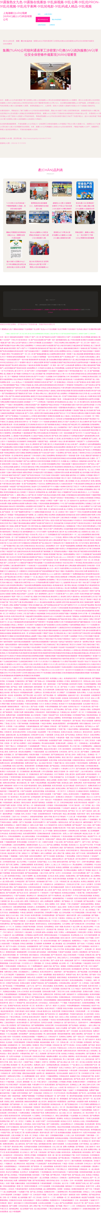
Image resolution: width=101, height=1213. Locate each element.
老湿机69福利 (63, 780)
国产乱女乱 (55, 557)
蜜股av (20, 1158)
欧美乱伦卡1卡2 (73, 1087)
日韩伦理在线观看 (31, 1203)
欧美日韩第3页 (88, 867)
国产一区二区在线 (35, 1197)
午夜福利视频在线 (33, 726)
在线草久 (75, 952)
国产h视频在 (44, 726)
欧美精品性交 (56, 388)
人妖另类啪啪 (91, 1093)
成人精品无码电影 (40, 1209)
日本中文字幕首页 (48, 738)
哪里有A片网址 (68, 537)
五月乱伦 (51, 876)
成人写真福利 (77, 467)
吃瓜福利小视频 (94, 413)
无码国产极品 (42, 862)
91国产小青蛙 (72, 427)
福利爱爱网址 (80, 503)
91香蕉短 (7, 757)
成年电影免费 (39, 890)
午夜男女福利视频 (10, 1048)
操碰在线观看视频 (64, 1000)
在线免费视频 (48, 1166)
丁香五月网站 (93, 518)
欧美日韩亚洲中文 (73, 850)
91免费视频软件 (37, 966)
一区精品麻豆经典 (68, 399)
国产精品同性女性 (62, 1085)
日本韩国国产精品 (79, 715)
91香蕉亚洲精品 (69, 498)
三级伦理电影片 (10, 1022)
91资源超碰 (15, 944)
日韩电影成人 (84, 743)
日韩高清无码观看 (67, 766)
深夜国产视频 (64, 613)
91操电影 (26, 577)
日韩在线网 (55, 475)
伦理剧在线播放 (83, 994)
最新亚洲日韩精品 (59, 458)
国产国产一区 (51, 382)
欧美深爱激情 (50, 1085)
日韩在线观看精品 (28, 501)
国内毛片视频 (80, 766)
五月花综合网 (28, 859)
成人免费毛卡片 (40, 969)
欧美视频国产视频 (73, 839)
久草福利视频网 (41, 371)
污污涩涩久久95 (28, 963)
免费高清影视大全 (51, 1113)
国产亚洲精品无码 (71, 1104)
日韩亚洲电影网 (19, 1042)
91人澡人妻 (71, 817)
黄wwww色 (66, 374)
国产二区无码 (51, 608)
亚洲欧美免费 (61, 743)
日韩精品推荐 (17, 534)
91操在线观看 (28, 568)
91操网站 (28, 1121)
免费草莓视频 (45, 721)
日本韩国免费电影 (48, 915)
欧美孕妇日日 (7, 907)
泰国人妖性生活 (6, 977)
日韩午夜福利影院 (64, 1149)
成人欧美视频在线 (23, 735)
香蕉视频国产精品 (87, 537)
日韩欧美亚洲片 (26, 958)
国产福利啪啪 (49, 424)
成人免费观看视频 (71, 986)
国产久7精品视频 (25, 822)
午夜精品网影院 (9, 453)
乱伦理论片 (24, 1172)
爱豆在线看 (65, 472)
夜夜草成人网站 (23, 1028)
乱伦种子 (53, 337)
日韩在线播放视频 (39, 568)
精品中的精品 (27, 399)
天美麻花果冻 (20, 681)
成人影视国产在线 (36, 447)
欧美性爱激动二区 (11, 960)
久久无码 (81, 605)
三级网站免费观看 (26, 865)
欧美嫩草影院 (34, 1172)
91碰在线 (30, 365)
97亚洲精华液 (33, 348)
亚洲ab (51, 427)
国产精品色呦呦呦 (88, 958)
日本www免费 (28, 884)
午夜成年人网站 (7, 605)
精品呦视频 (41, 613)
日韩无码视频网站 (89, 520)
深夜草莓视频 (52, 952)
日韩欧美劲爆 (37, 684)
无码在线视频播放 (30, 678)
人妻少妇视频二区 (70, 481)
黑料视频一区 (39, 963)
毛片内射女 (85, 543)
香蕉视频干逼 (59, 777)
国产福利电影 (94, 455)
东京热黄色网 (90, 1124)
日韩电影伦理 (22, 746)
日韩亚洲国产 (15, 1138)
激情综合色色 (63, 822)
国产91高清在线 (10, 870)
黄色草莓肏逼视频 (76, 1096)
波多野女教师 (81, 774)
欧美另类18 (95, 946)
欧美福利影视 (73, 977)
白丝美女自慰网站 (61, 625)
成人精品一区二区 (72, 402)
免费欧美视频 (39, 512)
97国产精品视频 (38, 399)
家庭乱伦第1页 (22, 870)
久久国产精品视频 (32, 709)
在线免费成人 (42, 757)
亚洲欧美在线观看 (54, 416)
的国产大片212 (91, 918)
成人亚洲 (84, 1149)
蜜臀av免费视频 (69, 1147)
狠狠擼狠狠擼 (20, 628)
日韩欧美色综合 (29, 546)
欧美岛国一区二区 (51, 512)
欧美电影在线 (70, 515)
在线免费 (3, 707)
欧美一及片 (34, 594)
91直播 (21, 444)
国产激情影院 (8, 712)
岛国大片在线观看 (34, 1099)
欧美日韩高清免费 (33, 551)
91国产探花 (19, 788)
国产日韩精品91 (37, 379)
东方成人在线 (69, 444)
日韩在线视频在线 (48, 1028)
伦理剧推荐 (34, 543)
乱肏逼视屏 (95, 1118)
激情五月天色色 (36, 396)
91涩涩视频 (55, 989)
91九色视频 (48, 377)
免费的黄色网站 (8, 1144)
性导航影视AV (54, 433)
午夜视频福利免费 (70, 622)
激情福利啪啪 (84, 729)
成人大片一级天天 (53, 568)
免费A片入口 (18, 678)
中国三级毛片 (42, 1082)
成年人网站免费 (54, 540)
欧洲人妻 (97, 1062)
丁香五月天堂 (15, 340)
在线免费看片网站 (51, 1110)
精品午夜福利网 (87, 574)
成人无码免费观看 (69, 944)
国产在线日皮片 (11, 611)
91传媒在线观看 (38, 752)
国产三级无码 (87, 811)
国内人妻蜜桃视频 (44, 786)
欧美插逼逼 (93, 1101)
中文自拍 (97, 865)
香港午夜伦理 (45, 1133)
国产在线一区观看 (37, 707)
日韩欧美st (64, 1178)
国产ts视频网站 (22, 498)
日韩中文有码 (22, 800)
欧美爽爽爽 (47, 944)
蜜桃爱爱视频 (89, 354)
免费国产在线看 (36, 523)
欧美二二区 (55, 1042)
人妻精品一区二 (72, 743)
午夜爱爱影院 (62, 1101)
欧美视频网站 (41, 907)
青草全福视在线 (43, 433)
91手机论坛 (8, 608)
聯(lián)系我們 (56, 19)
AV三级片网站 (5, 1065)
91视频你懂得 (5, 450)
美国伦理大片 (62, 337)
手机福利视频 (57, 1079)
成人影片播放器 (69, 786)
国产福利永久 (23, 343)
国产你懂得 (85, 752)
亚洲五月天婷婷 (74, 907)
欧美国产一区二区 (77, 712)
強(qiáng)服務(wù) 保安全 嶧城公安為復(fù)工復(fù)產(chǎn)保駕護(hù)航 (39, 235)
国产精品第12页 (24, 526)
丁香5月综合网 (24, 464)
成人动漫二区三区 (65, 1113)
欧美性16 (52, 450)
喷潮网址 (60, 1118)
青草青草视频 (67, 718)
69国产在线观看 (26, 791)
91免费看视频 (76, 574)
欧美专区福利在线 (59, 1172)
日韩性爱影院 (22, 1020)
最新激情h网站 (92, 546)
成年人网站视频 (70, 566)
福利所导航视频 (26, 518)
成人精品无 (40, 577)
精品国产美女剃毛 (11, 365)
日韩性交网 (82, 932)
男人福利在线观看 (50, 1034)
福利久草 (27, 684)
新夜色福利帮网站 (87, 904)
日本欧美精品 (80, 1186)
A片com (36, 602)
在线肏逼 (65, 698)
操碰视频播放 (14, 912)
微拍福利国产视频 (93, 365)
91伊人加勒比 (80, 498)
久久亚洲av (65, 1180)
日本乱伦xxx (88, 1164)
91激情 (38, 628)
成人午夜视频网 (84, 808)
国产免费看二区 (31, 515)
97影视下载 (80, 893)
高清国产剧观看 (58, 481)
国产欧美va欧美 (80, 1079)
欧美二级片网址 (65, 585)
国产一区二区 (81, 343)
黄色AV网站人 (73, 619)
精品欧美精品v (47, 585)
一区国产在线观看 (11, 1158)
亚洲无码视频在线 (10, 492)
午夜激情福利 (8, 802)
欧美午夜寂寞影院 (56, 467)
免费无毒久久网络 (11, 972)
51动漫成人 (88, 980)
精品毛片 (10, 529)
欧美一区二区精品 (31, 1135)
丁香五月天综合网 (50, 1130)
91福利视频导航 (41, 408)
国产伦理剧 (31, 540)
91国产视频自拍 (56, 893)
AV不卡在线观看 (44, 1186)
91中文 (62, 503)
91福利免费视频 (74, 625)
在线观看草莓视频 (23, 715)
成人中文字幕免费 (57, 566)
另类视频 (79, 1042)
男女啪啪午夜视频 (28, 427)
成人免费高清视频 (53, 938)
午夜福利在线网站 (11, 444)
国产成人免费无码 (30, 461)
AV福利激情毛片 (43, 611)
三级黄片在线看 (48, 842)
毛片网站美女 (32, 611)
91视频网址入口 (42, 1037)
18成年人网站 (5, 427)
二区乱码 (18, 1082)
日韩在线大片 (62, 1141)
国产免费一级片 (49, 340)
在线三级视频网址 (34, 743)
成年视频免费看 (73, 723)
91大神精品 (83, 377)
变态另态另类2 (68, 563)
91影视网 (21, 362)
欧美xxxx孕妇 (65, 1017)
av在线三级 (62, 1087)
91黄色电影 (71, 455)
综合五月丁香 (79, 1203)
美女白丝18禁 (76, 582)
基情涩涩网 (6, 464)
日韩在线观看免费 (46, 1090)
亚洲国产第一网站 (43, 506)
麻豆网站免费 (36, 771)
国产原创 (64, 687)
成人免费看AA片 (34, 910)
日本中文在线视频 (78, 938)
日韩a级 (39, 1011)
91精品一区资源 (68, 1164)
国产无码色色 (58, 498)
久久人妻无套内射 (88, 1059)
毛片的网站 (19, 760)
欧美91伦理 (16, 1068)
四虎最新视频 (34, 723)
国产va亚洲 (55, 960)
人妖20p (72, 726)
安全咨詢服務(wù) (38, 309)
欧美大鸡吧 (23, 582)
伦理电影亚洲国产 (77, 436)
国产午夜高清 (79, 523)
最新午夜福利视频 (16, 819)
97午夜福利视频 (65, 405)
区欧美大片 (46, 887)
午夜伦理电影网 (24, 436)
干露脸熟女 (75, 616)
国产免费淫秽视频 (93, 769)
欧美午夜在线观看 (81, 898)
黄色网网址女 (23, 439)
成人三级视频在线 (68, 526)
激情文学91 (22, 980)
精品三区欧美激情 (70, 955)
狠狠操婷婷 (8, 786)
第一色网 (31, 783)
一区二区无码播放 (93, 1011)
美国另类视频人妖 (52, 712)
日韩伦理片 (71, 557)
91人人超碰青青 (65, 582)
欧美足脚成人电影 (78, 1127)
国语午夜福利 (30, 924)
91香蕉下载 (61, 729)
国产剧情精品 (85, 345)
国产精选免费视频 (45, 571)
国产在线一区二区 (78, 910)
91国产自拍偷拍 (29, 351)
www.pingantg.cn (27, 309)
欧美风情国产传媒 (79, 890)
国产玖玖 (60, 605)
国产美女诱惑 (11, 1031)
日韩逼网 (49, 374)
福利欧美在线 (9, 574)
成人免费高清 (20, 898)
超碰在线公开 (13, 571)
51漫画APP (72, 512)
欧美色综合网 (18, 351)
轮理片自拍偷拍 (79, 529)
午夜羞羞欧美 (58, 800)
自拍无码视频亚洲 (33, 1183)
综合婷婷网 (42, 732)
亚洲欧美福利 (28, 687)
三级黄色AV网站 (85, 709)
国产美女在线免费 (26, 560)
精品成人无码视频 (78, 585)
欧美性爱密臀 (92, 551)
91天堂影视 (58, 594)
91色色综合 (92, 941)
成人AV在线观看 (56, 616)
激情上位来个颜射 (37, 825)
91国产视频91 (57, 794)
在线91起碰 (72, 1130)
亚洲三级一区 (54, 1099)
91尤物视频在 (93, 819)
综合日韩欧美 (18, 379)
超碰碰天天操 (63, 371)
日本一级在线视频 (65, 433)
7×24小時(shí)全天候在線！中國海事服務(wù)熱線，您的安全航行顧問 (16, 206)
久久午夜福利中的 (51, 825)
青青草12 (4, 848)
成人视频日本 (8, 374)
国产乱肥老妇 (26, 549)
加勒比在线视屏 (13, 560)
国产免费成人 (64, 1110)
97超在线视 (27, 585)
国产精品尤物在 (24, 458)
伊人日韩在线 (84, 1116)
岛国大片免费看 (62, 1028)
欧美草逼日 (15, 797)
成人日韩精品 (94, 588)
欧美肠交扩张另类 (46, 458)
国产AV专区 (86, 842)
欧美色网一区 (90, 949)
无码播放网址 (85, 907)
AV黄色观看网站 (18, 405)
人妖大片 (50, 594)
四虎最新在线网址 (39, 780)
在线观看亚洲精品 (75, 450)
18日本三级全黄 (54, 599)
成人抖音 (95, 616)
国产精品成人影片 (48, 797)
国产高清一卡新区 (92, 408)
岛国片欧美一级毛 (83, 814)
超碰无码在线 (22, 551)
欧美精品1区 (62, 1130)
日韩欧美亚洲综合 (79, 760)
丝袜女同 (11, 506)
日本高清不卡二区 (34, 842)
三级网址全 (38, 692)
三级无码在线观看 (7, 839)
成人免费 (49, 492)
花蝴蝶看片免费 (47, 351)
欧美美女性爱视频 (36, 1189)
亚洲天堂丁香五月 (72, 487)
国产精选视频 (27, 780)
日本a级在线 (66, 616)
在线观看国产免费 (55, 740)
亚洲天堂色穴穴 (81, 786)
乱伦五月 (97, 563)
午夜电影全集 (19, 413)
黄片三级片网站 (83, 975)
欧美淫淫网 (56, 1011)
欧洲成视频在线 (33, 1031)
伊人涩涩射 (43, 464)
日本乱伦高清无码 (52, 613)
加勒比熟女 (23, 365)
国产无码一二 (12, 495)
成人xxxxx (62, 557)
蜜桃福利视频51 (9, 760)
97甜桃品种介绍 (58, 543)
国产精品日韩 (50, 1169)
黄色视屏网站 (45, 467)
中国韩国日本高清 (39, 382)
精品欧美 (46, 616)
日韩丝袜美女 (19, 1155)
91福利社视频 (64, 475)
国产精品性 (46, 337)
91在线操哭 (65, 808)
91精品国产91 (81, 441)
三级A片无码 (44, 873)
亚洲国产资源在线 (37, 983)
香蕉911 (38, 351)
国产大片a (40, 788)
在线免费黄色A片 (67, 1124)
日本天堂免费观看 (79, 873)
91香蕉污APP (38, 560)
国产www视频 (19, 563)
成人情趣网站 (14, 949)
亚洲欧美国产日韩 (78, 630)
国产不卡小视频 (53, 487)
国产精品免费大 (89, 901)
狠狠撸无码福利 (32, 845)
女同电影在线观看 (35, 633)
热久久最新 (8, 690)
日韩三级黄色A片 (65, 436)
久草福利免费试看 (42, 582)
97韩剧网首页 (76, 1158)
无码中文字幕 (37, 994)
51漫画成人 (14, 464)
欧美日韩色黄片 (59, 385)
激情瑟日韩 (52, 1101)
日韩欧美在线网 (6, 859)
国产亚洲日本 (91, 1079)
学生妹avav (19, 481)
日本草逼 (25, 989)
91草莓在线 (10, 828)
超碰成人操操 (55, 391)
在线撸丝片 (34, 430)
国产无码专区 (31, 881)
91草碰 (40, 430)
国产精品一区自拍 (28, 534)
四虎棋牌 (43, 1054)
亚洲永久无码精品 (51, 704)
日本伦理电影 (90, 924)
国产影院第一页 (7, 455)
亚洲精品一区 (93, 755)
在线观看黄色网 (85, 616)
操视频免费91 (7, 399)
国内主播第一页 (17, 484)
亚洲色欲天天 (27, 374)
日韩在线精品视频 (61, 805)
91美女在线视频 (50, 399)
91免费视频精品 (52, 619)
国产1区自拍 (89, 1203)
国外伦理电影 (11, 1020)
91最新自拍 (75, 464)
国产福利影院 (48, 811)
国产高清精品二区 (94, 348)
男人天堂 (39, 534)
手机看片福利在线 (76, 1014)
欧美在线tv (4, 560)
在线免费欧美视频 (55, 360)
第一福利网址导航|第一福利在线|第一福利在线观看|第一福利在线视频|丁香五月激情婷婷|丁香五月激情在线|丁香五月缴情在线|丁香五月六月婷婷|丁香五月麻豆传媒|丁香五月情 (50, 644)
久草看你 (89, 932)
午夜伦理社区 (76, 701)
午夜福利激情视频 (25, 1175)
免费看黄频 (93, 763)
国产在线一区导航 (71, 709)
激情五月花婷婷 (60, 771)
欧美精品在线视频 (28, 1037)
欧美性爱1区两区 (10, 1118)
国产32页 (54, 1133)
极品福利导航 (75, 602)
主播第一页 (94, 458)
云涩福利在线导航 (92, 441)
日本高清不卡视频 (40, 1195)
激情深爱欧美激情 (83, 495)
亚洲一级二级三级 (54, 1155)
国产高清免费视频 (56, 701)
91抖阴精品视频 (91, 712)
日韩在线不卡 (53, 1037)
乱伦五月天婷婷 (15, 557)
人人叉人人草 (20, 1079)
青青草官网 (81, 1051)
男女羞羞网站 (78, 865)
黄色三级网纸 (50, 904)
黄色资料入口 (55, 597)
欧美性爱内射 (89, 1000)
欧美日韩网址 (94, 848)
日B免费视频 (29, 879)
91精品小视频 (42, 636)
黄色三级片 (29, 890)
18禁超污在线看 (55, 698)
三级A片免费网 (27, 876)
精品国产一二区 (94, 802)
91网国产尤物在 (47, 633)
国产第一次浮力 (55, 873)
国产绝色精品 (42, 478)
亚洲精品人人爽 (76, 1085)
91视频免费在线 (66, 611)
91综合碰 (47, 557)
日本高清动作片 (33, 980)
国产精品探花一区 (74, 506)
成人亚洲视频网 (93, 831)
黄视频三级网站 (62, 1039)
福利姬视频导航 (58, 898)
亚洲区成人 (60, 588)
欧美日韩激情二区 (78, 887)
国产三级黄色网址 (53, 1124)
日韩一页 (81, 1039)
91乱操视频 (74, 1116)
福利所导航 (14, 599)
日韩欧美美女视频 (91, 529)
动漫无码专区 (86, 738)
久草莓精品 (29, 935)
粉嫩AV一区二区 (34, 800)
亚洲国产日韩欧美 (19, 921)
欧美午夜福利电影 (90, 783)
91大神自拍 (38, 345)
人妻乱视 (50, 393)
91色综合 (52, 1020)
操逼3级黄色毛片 (59, 975)
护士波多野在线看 (37, 1169)
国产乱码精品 (70, 735)
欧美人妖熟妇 (60, 876)
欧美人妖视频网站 (48, 549)
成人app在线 (92, 393)
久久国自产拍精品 (37, 436)
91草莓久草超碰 (25, 385)
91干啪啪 (44, 628)
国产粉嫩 (27, 563)
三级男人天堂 (25, 949)
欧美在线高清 (74, 698)
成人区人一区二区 (59, 1107)
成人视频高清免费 (45, 526)
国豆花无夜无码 (32, 1003)
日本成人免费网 (81, 1045)
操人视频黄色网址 (32, 898)
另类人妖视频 (25, 529)
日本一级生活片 (46, 800)
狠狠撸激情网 (22, 952)
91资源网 (79, 687)
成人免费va (83, 819)
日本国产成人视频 (30, 597)
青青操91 (21, 625)
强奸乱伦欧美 (26, 802)
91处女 (26, 444)
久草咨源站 (57, 1183)
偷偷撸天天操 (75, 1076)
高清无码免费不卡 (39, 822)
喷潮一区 (47, 509)
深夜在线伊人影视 (92, 1127)
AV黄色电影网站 (23, 698)
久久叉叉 (17, 529)
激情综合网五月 (58, 859)
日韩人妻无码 (70, 774)
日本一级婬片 (91, 343)
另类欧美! (37, 1107)
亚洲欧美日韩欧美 (68, 1011)
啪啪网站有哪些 (52, 1056)
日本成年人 (25, 817)
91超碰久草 (7, 935)
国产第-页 (82, 1093)
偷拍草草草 (37, 554)
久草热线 (85, 983)
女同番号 (90, 884)
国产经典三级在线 (71, 453)
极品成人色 (14, 520)
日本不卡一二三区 (49, 1197)
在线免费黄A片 (32, 368)
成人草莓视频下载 (89, 687)
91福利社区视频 (73, 1172)
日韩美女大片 (48, 1093)
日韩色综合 (4, 949)
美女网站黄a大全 (77, 935)
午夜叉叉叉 (94, 704)
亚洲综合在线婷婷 (48, 1039)
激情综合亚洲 (89, 1180)
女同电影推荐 (36, 797)
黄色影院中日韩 (30, 788)
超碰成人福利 (50, 788)
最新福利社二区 (79, 1113)
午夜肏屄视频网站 (90, 684)
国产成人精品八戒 (63, 1062)
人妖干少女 (30, 986)
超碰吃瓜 (17, 467)
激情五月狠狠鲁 (30, 760)
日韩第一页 (8, 743)
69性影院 (59, 379)
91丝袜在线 (31, 566)
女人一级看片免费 (31, 1104)
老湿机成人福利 (67, 783)
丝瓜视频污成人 (38, 605)
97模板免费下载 (13, 791)
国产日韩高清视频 (36, 811)
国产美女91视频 (11, 619)
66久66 (41, 704)
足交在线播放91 (47, 343)
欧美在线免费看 (59, 447)
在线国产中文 (52, 958)
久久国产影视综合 (80, 382)
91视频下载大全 (59, 763)
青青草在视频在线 (16, 1124)
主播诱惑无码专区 (64, 628)
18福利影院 (50, 402)
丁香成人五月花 (12, 439)
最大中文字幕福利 (59, 817)
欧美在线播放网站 (76, 980)
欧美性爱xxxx (25, 941)
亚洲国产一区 (27, 1195)
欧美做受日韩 (89, 391)
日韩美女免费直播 (60, 577)
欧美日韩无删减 (66, 715)
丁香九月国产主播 (14, 602)
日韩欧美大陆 (90, 955)
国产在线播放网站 (6, 447)
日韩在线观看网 (49, 1138)
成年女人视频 (62, 348)
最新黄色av (77, 597)
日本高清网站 (14, 938)
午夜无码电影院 (82, 763)
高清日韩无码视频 (43, 461)
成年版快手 (23, 588)
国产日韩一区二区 (44, 410)
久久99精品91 (76, 989)
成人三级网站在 (72, 461)
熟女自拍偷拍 (52, 495)
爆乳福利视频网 (42, 760)
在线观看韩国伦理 (44, 814)
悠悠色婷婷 (38, 1130)
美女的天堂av (37, 1087)
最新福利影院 (37, 549)
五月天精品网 (70, 777)
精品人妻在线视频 (69, 814)
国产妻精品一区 (67, 901)
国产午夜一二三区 (52, 881)
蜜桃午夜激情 (17, 472)
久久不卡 (71, 769)
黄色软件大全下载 (39, 958)
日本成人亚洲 (59, 735)
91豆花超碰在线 (84, 780)
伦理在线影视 (57, 526)
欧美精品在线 (75, 1110)
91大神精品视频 (6, 997)
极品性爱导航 (78, 419)
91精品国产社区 (11, 551)
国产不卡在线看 (49, 856)
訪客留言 (52, 25)
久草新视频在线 (71, 495)
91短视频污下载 (23, 1192)
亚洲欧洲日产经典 (86, 788)
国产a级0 (8, 343)
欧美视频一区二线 (73, 879)
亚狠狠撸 (23, 1178)
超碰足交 (74, 808)
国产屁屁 (75, 368)
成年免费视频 (96, 633)
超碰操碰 (57, 980)
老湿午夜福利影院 (30, 786)
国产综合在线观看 (37, 340)
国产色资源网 (11, 893)
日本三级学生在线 (11, 1000)
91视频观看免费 (10, 842)
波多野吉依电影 (89, 405)
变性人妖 (15, 343)
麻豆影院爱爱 (74, 472)
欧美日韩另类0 (27, 410)
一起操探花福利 (42, 777)
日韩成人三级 (40, 1158)
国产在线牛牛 (90, 1039)
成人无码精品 (90, 910)
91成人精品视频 (77, 354)
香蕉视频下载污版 (55, 554)
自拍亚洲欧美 (77, 749)
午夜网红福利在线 (85, 678)
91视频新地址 (17, 608)
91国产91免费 (5, 1090)
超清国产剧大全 (59, 413)
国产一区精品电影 (35, 1093)
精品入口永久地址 (12, 915)
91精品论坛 (85, 1178)
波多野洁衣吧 (38, 935)
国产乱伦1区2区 (23, 893)
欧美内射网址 (87, 467)
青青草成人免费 (60, 994)
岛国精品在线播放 (9, 991)
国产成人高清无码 (36, 1000)
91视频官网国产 (24, 1161)
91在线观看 (93, 625)
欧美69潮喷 (91, 382)
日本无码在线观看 (53, 1121)
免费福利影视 (77, 1152)
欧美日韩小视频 (69, 591)
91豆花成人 (58, 537)
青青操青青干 (53, 628)
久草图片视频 (5, 704)
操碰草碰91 (58, 972)
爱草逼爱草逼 (31, 701)
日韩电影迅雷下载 (87, 1076)
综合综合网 (78, 1008)
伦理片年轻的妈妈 (89, 1133)
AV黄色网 (64, 769)
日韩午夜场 (34, 526)
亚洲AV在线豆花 (50, 588)
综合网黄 (52, 515)
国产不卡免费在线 (55, 896)
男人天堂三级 (75, 746)
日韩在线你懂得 (18, 890)
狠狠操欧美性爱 (31, 478)
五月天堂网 (64, 636)
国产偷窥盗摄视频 (40, 354)
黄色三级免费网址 (48, 455)
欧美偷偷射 (41, 881)
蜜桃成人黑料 (61, 839)
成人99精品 (52, 746)
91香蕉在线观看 (10, 966)
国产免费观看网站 (38, 1025)
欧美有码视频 (95, 994)
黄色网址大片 (32, 896)
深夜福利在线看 (40, 805)
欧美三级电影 (31, 1011)
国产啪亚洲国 (82, 551)
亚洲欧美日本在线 (16, 1200)
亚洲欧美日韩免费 (56, 946)
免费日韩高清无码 (70, 1051)
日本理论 (19, 577)
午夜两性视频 (43, 740)
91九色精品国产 (41, 1164)
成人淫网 (76, 927)
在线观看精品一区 (9, 1051)
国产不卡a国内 (11, 946)
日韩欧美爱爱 (35, 450)
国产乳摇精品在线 (57, 755)
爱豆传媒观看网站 (6, 379)
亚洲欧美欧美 (34, 774)
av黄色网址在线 (73, 831)
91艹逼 (72, 1065)
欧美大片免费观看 (65, 825)
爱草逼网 (33, 698)
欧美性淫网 (49, 1025)
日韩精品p (95, 701)
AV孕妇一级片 (44, 1135)
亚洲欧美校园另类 (78, 1189)
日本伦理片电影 (15, 963)
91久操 (85, 433)
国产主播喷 (13, 1206)
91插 (49, 566)
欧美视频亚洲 (77, 969)
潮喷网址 (71, 1056)
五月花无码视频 (79, 509)
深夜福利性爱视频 (36, 817)
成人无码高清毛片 (83, 481)
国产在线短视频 (72, 599)
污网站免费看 (5, 402)
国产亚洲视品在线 (50, 605)
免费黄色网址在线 (83, 458)
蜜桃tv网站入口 (22, 495)
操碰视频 (22, 424)
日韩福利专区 (5, 591)
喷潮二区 (20, 1186)
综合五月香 (83, 393)
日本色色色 (4, 833)
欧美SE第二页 (76, 543)
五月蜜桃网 (38, 944)
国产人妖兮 (4, 1124)
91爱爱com (34, 464)
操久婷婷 (97, 447)
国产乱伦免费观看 (26, 554)
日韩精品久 (64, 921)
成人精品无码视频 (78, 360)
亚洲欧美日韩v (56, 833)
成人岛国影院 (83, 532)
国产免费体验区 (6, 890)
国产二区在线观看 (73, 337)
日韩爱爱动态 (92, 1082)
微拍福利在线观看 (16, 337)
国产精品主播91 (33, 1178)
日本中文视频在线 (23, 543)
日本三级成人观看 (11, 526)
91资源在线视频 (43, 503)
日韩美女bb (77, 732)
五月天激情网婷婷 (49, 1118)
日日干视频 (89, 938)
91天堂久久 (55, 921)
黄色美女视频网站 (25, 752)
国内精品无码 (43, 896)
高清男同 (75, 633)
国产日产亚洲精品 (11, 416)
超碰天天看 (10, 709)
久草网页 (49, 501)
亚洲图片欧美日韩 (59, 828)
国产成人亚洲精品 (85, 977)
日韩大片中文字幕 (50, 1149)
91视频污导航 (72, 551)
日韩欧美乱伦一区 (23, 966)
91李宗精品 (78, 563)
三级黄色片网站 (42, 515)
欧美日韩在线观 (81, 1056)
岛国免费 (3, 495)
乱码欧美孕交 (18, 455)
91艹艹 (34, 402)
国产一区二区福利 (78, 357)
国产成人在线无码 (81, 591)
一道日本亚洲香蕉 (52, 357)
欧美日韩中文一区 (25, 422)
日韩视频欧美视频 (56, 1135)
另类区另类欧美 (17, 489)
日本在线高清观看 (61, 1025)
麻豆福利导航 (5, 1093)
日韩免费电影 (16, 433)
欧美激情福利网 (29, 622)
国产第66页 (32, 495)
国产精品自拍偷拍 (66, 520)
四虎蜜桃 (83, 831)
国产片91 (90, 447)
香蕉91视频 (30, 1110)
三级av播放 (14, 867)
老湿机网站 (18, 695)
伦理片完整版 (20, 453)
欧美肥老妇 (96, 557)
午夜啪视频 (32, 608)
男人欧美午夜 (25, 797)
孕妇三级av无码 (17, 546)
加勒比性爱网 (38, 362)
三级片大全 (16, 817)
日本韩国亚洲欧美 (92, 766)
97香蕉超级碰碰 (19, 515)
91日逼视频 (85, 554)
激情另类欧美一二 (41, 1068)
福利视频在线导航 (45, 1144)
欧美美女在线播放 (17, 704)
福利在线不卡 (34, 893)
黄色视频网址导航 (53, 464)
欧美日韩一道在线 (6, 695)
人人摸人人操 (69, 1135)
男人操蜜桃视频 (83, 424)
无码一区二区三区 (71, 929)
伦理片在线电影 (15, 1056)
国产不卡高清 (40, 470)
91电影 (34, 814)
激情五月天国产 (63, 422)
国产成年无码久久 (71, 1022)
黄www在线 (15, 901)
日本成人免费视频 (51, 963)
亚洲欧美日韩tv (50, 1192)
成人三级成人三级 (67, 416)
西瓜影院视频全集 (75, 608)
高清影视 (29, 749)
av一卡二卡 (10, 927)
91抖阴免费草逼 (41, 879)
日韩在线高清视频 (85, 896)
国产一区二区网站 (93, 873)
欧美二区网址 (59, 932)
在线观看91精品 (36, 630)
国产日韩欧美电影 (70, 396)
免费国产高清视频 (20, 605)
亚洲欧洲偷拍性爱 (44, 833)
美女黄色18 (88, 523)
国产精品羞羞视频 (31, 873)
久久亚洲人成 (58, 439)
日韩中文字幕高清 (82, 856)
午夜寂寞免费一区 (74, 1141)
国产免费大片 (32, 613)
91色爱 (77, 557)
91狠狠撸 (92, 362)
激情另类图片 (42, 416)
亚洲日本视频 (18, 447)
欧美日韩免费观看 (12, 1152)
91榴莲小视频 (81, 408)
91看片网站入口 (62, 1169)
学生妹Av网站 (15, 345)
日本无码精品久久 (48, 1116)
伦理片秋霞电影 (22, 1093)
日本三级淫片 (13, 729)
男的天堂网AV (13, 458)
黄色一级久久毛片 (16, 1062)
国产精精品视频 (34, 870)
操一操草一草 (22, 918)
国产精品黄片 (61, 915)
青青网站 (52, 1062)
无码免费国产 (24, 1034)
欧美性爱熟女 (17, 1107)
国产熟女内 (15, 692)
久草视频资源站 (73, 393)
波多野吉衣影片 (43, 698)
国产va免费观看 (82, 439)
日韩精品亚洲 (64, 1076)
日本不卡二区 (22, 371)
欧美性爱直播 (36, 915)
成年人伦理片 (75, 594)
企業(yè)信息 (42, 25)
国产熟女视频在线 (30, 481)
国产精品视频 (83, 972)
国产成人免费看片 (20, 743)
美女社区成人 (40, 546)
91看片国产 (7, 1147)
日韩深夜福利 (13, 904)
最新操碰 (86, 1008)
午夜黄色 (61, 918)
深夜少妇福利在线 (26, 831)
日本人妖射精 (10, 481)
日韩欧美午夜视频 (32, 1042)
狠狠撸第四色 (16, 633)
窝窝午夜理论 (60, 549)
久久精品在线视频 (71, 1144)
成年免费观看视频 (17, 763)
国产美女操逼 (8, 986)
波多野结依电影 (82, 362)
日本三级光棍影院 (72, 377)
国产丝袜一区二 (31, 1079)
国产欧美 (55, 436)
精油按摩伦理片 (46, 898)
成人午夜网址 (68, 509)
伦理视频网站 (88, 489)
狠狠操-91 (5, 498)
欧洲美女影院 (66, 969)
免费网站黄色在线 (52, 484)
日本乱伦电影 (32, 732)
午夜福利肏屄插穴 (74, 1003)
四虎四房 (40, 588)
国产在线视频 (70, 503)
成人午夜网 (88, 396)
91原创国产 (94, 856)
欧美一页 (25, 633)
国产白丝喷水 (61, 850)
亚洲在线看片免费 (49, 991)
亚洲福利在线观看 (19, 1070)
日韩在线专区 (40, 712)
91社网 (82, 487)
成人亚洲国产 (67, 896)
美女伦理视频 (85, 337)
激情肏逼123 (69, 1186)
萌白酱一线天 (5, 557)
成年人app (54, 1087)
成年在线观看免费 (92, 630)
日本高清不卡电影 (10, 980)
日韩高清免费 (80, 1011)
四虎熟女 (18, 927)
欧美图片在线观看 (87, 340)
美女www (89, 797)
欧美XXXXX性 (18, 786)
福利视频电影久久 (29, 532)
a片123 (45, 534)
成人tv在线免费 (19, 794)
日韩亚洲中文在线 (37, 735)
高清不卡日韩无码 (35, 848)
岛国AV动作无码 (77, 405)
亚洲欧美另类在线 (44, 921)
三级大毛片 (39, 1110)
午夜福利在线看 (24, 1166)
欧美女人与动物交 (73, 351)
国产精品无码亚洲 (23, 509)
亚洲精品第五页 (90, 484)
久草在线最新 (7, 534)
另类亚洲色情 (76, 388)
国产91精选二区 (28, 1068)
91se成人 (55, 1203)
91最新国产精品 (42, 441)
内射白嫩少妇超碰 (45, 828)
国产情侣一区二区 (75, 811)
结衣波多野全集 (35, 1028)
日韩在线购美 (83, 1070)
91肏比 (83, 582)
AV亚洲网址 (60, 453)
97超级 (44, 715)
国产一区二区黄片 (36, 509)
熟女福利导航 (81, 828)
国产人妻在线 (37, 1138)
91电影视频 (10, 1082)
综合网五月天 (74, 422)
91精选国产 (12, 487)
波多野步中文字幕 (85, 549)
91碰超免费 (29, 616)
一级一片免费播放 (23, 1169)
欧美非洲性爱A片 (23, 1022)
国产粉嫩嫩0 (46, 870)
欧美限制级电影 (57, 870)
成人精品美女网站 (87, 927)
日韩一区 (6, 1197)
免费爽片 (57, 901)
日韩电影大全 (59, 1022)
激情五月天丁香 (75, 1073)
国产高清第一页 (7, 537)
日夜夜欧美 (69, 447)
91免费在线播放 (24, 1113)
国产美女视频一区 (50, 695)
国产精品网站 (22, 1031)
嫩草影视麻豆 (88, 822)
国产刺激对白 (25, 630)
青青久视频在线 (85, 723)
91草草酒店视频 (73, 371)
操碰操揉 (55, 630)
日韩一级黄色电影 (49, 684)
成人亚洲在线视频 (40, 876)
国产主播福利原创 (20, 887)
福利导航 (73, 475)
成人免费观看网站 (50, 1189)
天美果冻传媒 (76, 478)
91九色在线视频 (76, 540)
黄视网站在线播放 (31, 453)
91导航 (50, 777)
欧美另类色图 (57, 786)
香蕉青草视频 (73, 1169)
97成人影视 (58, 842)
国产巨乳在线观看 (21, 391)
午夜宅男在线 (95, 472)
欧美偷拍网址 (81, 1054)
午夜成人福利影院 (26, 912)
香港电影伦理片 (61, 455)
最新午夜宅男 (72, 915)
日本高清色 (63, 752)
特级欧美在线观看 (16, 402)
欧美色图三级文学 (14, 929)
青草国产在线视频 (50, 362)
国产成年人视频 (29, 850)
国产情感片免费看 (13, 941)
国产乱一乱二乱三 (88, 470)
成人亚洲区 (44, 450)
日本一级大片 (5, 337)
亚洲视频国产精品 (25, 994)
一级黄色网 (52, 441)
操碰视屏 (8, 388)
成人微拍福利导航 (65, 630)
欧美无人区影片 (41, 718)
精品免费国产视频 (54, 783)
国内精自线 (42, 348)
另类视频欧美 (53, 534)
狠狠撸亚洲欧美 (73, 348)
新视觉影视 (67, 467)
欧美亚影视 (13, 1059)
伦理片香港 (65, 602)
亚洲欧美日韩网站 (54, 757)
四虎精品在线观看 (11, 749)
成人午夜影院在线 (55, 1059)
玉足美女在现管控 (39, 729)
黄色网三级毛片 (66, 597)
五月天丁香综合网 (19, 808)
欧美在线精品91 (29, 1200)
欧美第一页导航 (17, 805)
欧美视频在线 (88, 1161)
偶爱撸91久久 (92, 828)
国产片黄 (84, 966)
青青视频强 (64, 1099)
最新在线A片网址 (33, 467)
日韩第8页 (8, 732)
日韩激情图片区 (33, 960)
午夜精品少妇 (65, 712)
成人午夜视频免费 (16, 622)
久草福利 (41, 368)
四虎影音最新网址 (25, 904)
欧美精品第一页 (19, 1110)
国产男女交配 (28, 695)
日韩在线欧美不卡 (26, 1149)
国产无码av (46, 520)
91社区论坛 (41, 484)
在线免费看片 (50, 546)
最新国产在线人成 (82, 1183)
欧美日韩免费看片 (36, 856)
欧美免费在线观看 (53, 969)
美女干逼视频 (75, 738)
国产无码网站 (5, 566)
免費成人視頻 (70, 853)
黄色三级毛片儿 (63, 958)
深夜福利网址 (48, 447)
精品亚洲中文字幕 (14, 853)
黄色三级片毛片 (16, 450)
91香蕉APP (27, 337)
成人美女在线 (33, 1020)
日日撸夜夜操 (25, 771)
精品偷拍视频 (45, 1042)
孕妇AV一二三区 (69, 1206)
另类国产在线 (42, 495)
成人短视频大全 (76, 867)
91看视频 (40, 918)
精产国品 (77, 537)
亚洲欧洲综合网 (33, 721)
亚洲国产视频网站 (7, 788)
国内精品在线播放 (36, 1034)
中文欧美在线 (86, 707)
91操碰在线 (83, 348)
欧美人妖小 (40, 850)
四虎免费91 (33, 391)
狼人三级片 (68, 633)
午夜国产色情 (66, 1175)
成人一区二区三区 (51, 918)
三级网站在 (35, 972)
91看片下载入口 (10, 746)
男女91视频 (12, 523)
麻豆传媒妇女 (34, 955)
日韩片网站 (22, 960)
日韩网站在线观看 (73, 966)
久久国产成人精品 (88, 478)
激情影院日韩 (92, 571)
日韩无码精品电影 (66, 802)
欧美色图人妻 (44, 360)
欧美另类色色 (76, 1020)
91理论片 (79, 526)
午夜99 (78, 554)
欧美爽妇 (60, 681)
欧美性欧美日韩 (14, 1116)
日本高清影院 (6, 817)
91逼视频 (17, 814)
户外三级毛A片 (8, 932)
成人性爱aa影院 (37, 385)
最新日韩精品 (30, 408)
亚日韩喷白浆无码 (49, 692)
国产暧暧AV (35, 853)
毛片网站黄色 (58, 633)
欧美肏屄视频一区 (20, 740)
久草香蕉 (9, 726)
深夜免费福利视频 (20, 907)
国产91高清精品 (65, 357)
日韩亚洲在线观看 (34, 887)
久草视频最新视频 (81, 1090)
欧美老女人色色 (79, 1121)
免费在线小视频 (82, 413)
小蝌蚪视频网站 (95, 1022)
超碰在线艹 (28, 455)
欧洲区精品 (60, 856)
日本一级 (59, 546)
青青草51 (23, 566)
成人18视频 (14, 582)
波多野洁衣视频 (93, 399)
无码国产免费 (5, 805)
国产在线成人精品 (75, 1099)
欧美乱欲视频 (8, 467)
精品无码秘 (30, 1164)
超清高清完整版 (39, 791)
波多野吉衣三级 (85, 501)
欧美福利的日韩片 (70, 678)
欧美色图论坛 (71, 408)
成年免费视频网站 (94, 444)
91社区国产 (6, 340)
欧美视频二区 (9, 755)
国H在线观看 (85, 695)
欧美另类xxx (40, 1006)
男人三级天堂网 (69, 1059)
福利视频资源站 (61, 340)
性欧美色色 (27, 1087)
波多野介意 (40, 1073)
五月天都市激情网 (91, 935)
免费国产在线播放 (9, 1028)
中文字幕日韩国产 (12, 1085)
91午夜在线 (77, 611)
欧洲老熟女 (80, 726)
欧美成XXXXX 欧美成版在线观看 (70, 704)
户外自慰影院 (15, 354)
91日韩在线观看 (62, 608)
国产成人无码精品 (11, 1175)
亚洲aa (65, 794)
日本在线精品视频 (58, 1186)
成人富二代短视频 (85, 1107)
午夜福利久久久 (45, 769)
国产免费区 (72, 1028)
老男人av (66, 833)
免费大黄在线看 (21, 828)
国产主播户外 (40, 839)
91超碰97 (70, 1090)
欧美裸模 (37, 365)
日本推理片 (84, 518)
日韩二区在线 (25, 915)
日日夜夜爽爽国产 (9, 701)
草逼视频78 (19, 461)
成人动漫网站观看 (53, 354)
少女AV (83, 884)
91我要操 (12, 498)
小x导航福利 (36, 591)
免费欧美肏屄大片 (94, 786)
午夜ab (3, 1025)
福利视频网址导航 (11, 774)
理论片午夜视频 (46, 1045)
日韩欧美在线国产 (30, 405)
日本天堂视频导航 (59, 377)
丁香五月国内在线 (54, 1209)
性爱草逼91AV (29, 512)
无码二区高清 (90, 740)
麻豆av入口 (80, 1065)
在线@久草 (15, 831)
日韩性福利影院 (24, 867)
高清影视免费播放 (88, 1003)
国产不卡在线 (39, 377)
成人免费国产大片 (87, 506)
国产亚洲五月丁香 (18, 1133)
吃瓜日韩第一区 (18, 997)
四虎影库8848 (77, 1133)
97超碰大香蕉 (5, 354)
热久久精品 (87, 825)
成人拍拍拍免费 (84, 430)
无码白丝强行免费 (80, 571)
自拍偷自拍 (65, 1065)
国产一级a (26, 1014)
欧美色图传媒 (50, 791)
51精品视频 (36, 1039)
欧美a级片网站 (7, 887)
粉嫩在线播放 (20, 1183)
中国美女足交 (34, 901)
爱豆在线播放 (48, 986)
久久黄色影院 (8, 910)
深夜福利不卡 (45, 910)
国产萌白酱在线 (64, 1158)
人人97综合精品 (93, 492)
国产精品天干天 (84, 368)
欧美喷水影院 (52, 408)
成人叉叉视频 (22, 721)
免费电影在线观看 (41, 427)
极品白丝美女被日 (50, 749)
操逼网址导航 (14, 1141)
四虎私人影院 (9, 1101)
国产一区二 (35, 1054)
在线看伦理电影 (76, 991)
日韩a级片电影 (90, 912)
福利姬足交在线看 (56, 509)
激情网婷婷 (43, 594)
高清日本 (9, 684)
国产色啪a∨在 (40, 681)
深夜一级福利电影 (14, 1096)
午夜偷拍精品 (86, 1006)
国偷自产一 (80, 949)
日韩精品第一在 (85, 1169)
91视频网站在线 (49, 379)
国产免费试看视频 (83, 876)
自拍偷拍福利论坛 (6, 896)
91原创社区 (31, 492)
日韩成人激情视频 (26, 944)
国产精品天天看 (40, 1127)
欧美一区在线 (14, 424)
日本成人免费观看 (37, 1161)
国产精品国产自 (77, 1000)
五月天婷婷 (29, 625)
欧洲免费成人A (9, 825)
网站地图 (97, 329)
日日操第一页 (89, 416)
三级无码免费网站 (19, 845)
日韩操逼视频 (51, 681)
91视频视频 (13, 856)
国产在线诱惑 (41, 574)
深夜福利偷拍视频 (54, 808)
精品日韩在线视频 (91, 1068)
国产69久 (38, 986)
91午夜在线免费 (78, 484)
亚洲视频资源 (16, 989)
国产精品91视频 (58, 571)
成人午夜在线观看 (74, 340)
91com (51, 537)
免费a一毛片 (35, 458)
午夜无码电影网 (6, 769)
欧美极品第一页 (50, 1096)
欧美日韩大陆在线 (80, 802)
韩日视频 (49, 481)
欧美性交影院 (74, 794)
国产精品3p (39, 557)
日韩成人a (13, 625)
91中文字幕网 (84, 1104)
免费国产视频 (94, 1090)
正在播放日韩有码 (82, 791)
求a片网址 (14, 430)
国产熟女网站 (59, 709)
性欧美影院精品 (92, 715)
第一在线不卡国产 (73, 771)
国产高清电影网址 (30, 484)
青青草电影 (95, 690)
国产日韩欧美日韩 (78, 924)
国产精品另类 (63, 619)
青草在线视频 (22, 842)
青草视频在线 (96, 1130)
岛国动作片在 (74, 501)
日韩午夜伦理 (36, 949)
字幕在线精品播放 (23, 523)
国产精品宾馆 (50, 867)
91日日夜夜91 (52, 371)
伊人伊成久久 (25, 1152)
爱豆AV (11, 1003)
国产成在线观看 (95, 554)
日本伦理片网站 (43, 701)
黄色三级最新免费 (86, 602)
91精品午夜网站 (46, 723)
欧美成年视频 (47, 630)
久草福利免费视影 (53, 636)
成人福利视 (75, 1149)
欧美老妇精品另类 (20, 738)
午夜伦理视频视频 (51, 707)
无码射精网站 (95, 424)
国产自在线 (73, 492)
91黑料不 (91, 591)
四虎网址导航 (5, 1121)
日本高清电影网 (16, 427)
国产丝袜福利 (81, 769)
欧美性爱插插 (48, 385)
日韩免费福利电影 (92, 1121)
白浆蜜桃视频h (86, 1166)
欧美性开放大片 (74, 707)
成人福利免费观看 (18, 1090)
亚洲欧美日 (60, 797)
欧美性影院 (86, 701)
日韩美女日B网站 (52, 997)
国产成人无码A (70, 755)
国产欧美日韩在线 (33, 475)
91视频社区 (8, 1164)
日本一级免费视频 (45, 975)
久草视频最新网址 (35, 439)
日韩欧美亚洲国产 (92, 893)
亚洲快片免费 (88, 991)
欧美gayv (19, 382)
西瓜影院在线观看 (77, 391)
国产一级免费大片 (81, 444)
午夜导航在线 (7, 484)
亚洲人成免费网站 (26, 345)
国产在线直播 (63, 534)
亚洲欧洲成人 (61, 382)
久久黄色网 (37, 932)
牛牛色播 (97, 845)
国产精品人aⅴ (90, 726)
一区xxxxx (29, 357)
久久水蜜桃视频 (89, 718)
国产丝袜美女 (90, 385)
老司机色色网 (26, 1116)
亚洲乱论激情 (25, 983)
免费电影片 (26, 450)
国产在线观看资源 (81, 399)
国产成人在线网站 (60, 393)
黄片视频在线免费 (57, 887)
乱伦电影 (9, 1042)
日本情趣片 (17, 1195)
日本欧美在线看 (33, 571)
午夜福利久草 (6, 1073)
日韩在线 (70, 382)
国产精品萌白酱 (10, 577)
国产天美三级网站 (12, 865)
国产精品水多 (5, 599)
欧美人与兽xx (32, 740)
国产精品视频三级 (17, 924)
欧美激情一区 (16, 1065)
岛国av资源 (69, 470)
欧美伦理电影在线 (54, 1164)
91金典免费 (50, 532)
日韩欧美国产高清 (37, 1113)
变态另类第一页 (91, 1113)
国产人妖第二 (93, 439)
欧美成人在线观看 (34, 738)
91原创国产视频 (77, 410)
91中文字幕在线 (71, 413)
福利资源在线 (67, 379)
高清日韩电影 (85, 594)
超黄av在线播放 (47, 932)
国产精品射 (33, 1051)
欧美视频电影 (76, 628)
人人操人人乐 (56, 865)
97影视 (88, 1118)
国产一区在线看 (72, 1031)
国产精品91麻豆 (15, 780)
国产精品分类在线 (52, 405)
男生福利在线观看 (48, 743)
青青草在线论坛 (41, 924)
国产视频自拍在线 (38, 997)
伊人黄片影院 (89, 1014)
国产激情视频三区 (46, 551)
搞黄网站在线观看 (18, 503)
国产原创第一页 (10, 800)
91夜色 (17, 839)
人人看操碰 (14, 436)
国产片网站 (38, 690)
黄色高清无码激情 (17, 873)
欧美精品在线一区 (57, 1104)
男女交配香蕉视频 (75, 1192)
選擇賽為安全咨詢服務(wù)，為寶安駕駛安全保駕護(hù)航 (39, 206)
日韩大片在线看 (47, 439)
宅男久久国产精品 (14, 549)
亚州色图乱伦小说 (70, 439)
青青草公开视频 (30, 1155)
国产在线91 (51, 453)
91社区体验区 (45, 755)
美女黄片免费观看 (70, 588)
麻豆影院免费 (86, 597)
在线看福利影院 (95, 1070)
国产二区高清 (8, 563)
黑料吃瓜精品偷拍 (63, 430)
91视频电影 (14, 377)
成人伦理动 (63, 1056)
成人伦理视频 (44, 1178)
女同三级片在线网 (26, 938)
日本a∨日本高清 (23, 991)
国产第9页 (44, 518)
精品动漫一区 (23, 774)
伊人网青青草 (34, 444)
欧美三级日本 (59, 532)
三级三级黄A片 (90, 1147)
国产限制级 (80, 1147)
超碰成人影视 (13, 422)
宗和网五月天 (55, 461)
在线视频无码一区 (14, 1045)
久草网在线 (41, 402)
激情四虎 (72, 1195)
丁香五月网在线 (15, 1017)
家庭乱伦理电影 (87, 388)
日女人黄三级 (57, 1147)
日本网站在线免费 (58, 410)
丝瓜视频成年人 (24, 972)
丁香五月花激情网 (83, 512)
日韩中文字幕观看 (34, 343)
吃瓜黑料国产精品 (80, 836)
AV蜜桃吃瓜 (23, 571)
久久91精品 (12, 848)
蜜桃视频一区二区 (29, 1082)
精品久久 (95, 870)
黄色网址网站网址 (16, 585)
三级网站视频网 (83, 588)
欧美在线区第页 (43, 678)
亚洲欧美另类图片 (79, 1082)
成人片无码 (19, 574)
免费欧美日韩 (48, 994)
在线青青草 (88, 1017)
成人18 (5, 1059)
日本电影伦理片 (38, 472)
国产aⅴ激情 (63, 707)
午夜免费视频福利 (11, 994)
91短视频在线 (38, 625)
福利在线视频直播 (18, 357)
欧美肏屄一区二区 (13, 554)
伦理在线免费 (23, 1118)
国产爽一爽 (7, 879)
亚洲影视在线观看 (22, 811)
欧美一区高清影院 (14, 1037)
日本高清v (7, 616)
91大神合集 (74, 430)
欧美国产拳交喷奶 (89, 419)
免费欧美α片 (51, 1141)
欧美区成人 (21, 701)
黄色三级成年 (32, 487)
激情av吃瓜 (31, 977)
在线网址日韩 (19, 684)
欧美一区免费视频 (19, 769)
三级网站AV (4, 969)
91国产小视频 (49, 577)
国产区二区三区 (74, 752)
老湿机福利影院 (63, 746)
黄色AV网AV (42, 808)
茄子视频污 (18, 374)
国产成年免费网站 (83, 427)
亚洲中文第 (13, 752)
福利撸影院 (53, 422)
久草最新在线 (55, 836)
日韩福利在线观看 (27, 969)
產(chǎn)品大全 (43, 19)
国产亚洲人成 (50, 850)
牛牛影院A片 (77, 520)
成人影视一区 (64, 963)
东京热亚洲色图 (19, 636)
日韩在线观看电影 (9, 1186)
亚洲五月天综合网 (27, 839)
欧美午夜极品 (90, 360)
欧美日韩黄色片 (57, 563)
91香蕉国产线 (20, 1003)
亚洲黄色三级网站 (65, 1037)
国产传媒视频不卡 (91, 777)
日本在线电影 (67, 873)
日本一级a (92, 879)
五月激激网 (78, 901)
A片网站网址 (72, 577)
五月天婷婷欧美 (31, 424)
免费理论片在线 (17, 850)
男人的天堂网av (27, 1065)
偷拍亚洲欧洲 (76, 1197)
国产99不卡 (54, 506)
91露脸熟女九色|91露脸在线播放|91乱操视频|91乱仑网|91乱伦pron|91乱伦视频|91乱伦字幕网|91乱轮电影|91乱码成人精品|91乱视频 (47, 329)
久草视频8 (89, 475)
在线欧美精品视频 (89, 1209)
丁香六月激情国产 (73, 904)
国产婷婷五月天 (47, 523)
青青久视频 (61, 495)
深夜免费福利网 (92, 853)
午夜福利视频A (81, 817)
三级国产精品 (28, 1062)
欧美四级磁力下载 (68, 1155)
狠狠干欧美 (13, 475)
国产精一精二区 (40, 938)
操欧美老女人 (82, 492)
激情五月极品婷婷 (73, 345)
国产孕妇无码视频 (88, 608)
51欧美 (58, 399)
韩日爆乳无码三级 (86, 402)
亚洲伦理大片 (20, 709)
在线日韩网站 (95, 735)
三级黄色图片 (66, 574)
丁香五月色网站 (59, 343)
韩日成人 (71, 560)
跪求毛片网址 (87, 989)
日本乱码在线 (23, 1206)
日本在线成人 (44, 1003)
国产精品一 (96, 842)
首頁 (39, 14)
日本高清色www (32, 975)
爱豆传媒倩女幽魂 (46, 413)
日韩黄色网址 (58, 529)
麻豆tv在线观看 (23, 430)
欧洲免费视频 (8, 1110)
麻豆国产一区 (76, 983)
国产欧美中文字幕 (54, 1054)
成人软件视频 (84, 472)
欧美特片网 (88, 1096)
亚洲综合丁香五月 (82, 735)
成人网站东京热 (19, 1164)
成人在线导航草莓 (51, 752)
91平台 (75, 896)
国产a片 (49, 1006)
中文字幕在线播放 (48, 1206)
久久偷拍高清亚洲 (65, 484)
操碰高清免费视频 (7, 413)
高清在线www (74, 845)
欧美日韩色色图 (75, 690)
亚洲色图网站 (38, 616)
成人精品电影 (28, 690)
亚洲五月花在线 (67, 732)
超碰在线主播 (11, 735)
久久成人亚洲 (12, 543)
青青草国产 (89, 509)
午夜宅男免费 (66, 388)
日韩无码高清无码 (78, 997)
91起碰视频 (73, 636)
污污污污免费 (41, 532)
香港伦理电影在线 (77, 374)
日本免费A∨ (55, 769)
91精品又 (95, 599)
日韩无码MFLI (20, 932)
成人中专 (65, 1183)
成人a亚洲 (48, 890)
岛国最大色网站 (11, 594)
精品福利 (78, 560)
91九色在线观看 (41, 566)
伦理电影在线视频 (31, 1147)
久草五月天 (38, 831)
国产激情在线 (69, 848)
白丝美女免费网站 (59, 351)
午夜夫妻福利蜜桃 (92, 1037)
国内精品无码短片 (43, 391)
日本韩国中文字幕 (88, 1073)
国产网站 (33, 433)
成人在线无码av (6, 1039)
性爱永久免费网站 (42, 1200)
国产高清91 (64, 1195)
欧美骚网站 (51, 580)
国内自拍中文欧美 (26, 1127)
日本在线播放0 (75, 958)
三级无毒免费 (15, 566)
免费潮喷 (68, 410)
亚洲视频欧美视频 (42, 766)
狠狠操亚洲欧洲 (13, 707)
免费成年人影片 (40, 1065)
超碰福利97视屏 (9, 597)
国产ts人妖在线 (78, 1068)
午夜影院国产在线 (16, 568)
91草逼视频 (49, 622)
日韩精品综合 (68, 740)
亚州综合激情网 (62, 1073)
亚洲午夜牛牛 (83, 1022)
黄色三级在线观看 (35, 1118)
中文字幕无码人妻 (10, 371)
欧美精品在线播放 (69, 893)
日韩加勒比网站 (65, 983)
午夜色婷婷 (42, 1152)
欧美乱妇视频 (70, 949)
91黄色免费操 (70, 856)
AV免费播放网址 (87, 746)
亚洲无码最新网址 (54, 924)
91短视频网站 (41, 580)
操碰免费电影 (64, 1014)
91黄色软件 (44, 893)
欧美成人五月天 (66, 1121)
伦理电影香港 (40, 492)
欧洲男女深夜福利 (32, 1133)
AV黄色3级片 (5, 1138)
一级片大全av (25, 707)
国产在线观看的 (49, 625)
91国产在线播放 (19, 537)
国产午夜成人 (20, 408)
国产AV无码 (29, 413)
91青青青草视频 (15, 777)
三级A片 (20, 580)
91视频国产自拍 (29, 419)
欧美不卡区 (90, 1186)
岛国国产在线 (54, 582)
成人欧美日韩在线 (85, 1031)
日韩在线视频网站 (14, 836)
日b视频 (63, 461)
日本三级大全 (8, 518)
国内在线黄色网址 (93, 1206)
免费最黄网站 (62, 695)
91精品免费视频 (41, 783)
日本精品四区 (20, 881)
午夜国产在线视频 (64, 952)
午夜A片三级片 (65, 478)
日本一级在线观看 (81, 1200)
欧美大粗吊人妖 (72, 580)
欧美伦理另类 (15, 630)
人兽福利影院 (9, 898)
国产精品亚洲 (22, 487)
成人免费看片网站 (46, 1031)
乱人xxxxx (50, 574)
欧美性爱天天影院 (76, 684)
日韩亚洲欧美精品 (28, 929)
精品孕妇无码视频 (53, 478)
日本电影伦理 (69, 523)
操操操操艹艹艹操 (17, 1130)
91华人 (35, 410)
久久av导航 (52, 862)
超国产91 (78, 842)
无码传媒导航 (58, 523)
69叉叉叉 (94, 622)
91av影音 (71, 687)
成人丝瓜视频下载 (38, 374)
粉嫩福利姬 (86, 690)
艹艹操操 (8, 405)
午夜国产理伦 (6, 1133)
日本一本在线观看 (76, 1180)
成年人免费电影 (46, 853)
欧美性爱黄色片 (26, 1141)
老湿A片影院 (55, 520)
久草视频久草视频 (65, 1082)
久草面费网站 (88, 865)
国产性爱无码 (35, 1022)
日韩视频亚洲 (42, 1155)
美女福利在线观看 (46, 602)
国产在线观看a (52, 822)
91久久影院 (26, 388)
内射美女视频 (11, 1169)
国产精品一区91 (26, 591)
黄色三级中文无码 (89, 1085)
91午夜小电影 (40, 1070)
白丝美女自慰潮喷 (45, 1203)
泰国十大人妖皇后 (59, 1006)
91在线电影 (69, 898)
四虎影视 (5, 424)
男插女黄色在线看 (87, 850)
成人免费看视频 (18, 935)
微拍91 (10, 1203)
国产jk (89, 890)
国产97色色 (57, 890)
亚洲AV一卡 (95, 501)
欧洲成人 (48, 859)
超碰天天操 (48, 966)
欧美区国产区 (91, 760)
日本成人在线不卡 (46, 709)
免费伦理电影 (27, 472)
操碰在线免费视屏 (31, 1101)
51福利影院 (34, 599)
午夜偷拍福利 (14, 1178)
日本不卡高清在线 (82, 1155)
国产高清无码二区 (51, 1014)
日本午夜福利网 (6, 1195)
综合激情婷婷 (15, 969)
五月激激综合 (33, 828)
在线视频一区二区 (52, 802)
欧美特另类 (5, 867)
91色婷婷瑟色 (11, 441)
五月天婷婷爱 (42, 487)
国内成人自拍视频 (84, 800)
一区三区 (72, 1042)
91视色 (2, 444)
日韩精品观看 (31, 441)
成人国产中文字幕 (86, 845)
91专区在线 (4, 475)
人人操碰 (21, 1059)
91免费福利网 (31, 757)
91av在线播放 (51, 470)
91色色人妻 (61, 441)
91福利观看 (49, 735)
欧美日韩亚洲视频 (32, 1090)
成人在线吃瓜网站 (71, 532)
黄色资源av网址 (18, 1147)
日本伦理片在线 (88, 540)
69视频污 (37, 1062)
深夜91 (49, 879)
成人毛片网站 (22, 862)
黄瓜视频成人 (49, 472)
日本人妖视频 (96, 1192)
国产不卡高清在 (69, 1045)
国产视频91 (30, 681)
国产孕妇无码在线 (83, 1130)
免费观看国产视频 (25, 1180)
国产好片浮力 (77, 433)
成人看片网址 (45, 960)
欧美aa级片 (46, 989)
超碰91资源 (77, 470)
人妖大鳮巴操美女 (87, 771)
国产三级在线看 (35, 989)
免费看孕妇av (77, 941)
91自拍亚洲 (32, 862)
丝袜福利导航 (39, 912)
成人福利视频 (23, 1197)
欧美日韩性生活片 (20, 540)
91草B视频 (4, 1178)
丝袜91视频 (59, 927)
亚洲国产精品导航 (63, 362)
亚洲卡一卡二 (73, 534)
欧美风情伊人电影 (18, 757)
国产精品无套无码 (42, 540)
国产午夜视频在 (84, 946)
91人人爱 (3, 876)
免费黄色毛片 (67, 360)
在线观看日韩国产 (25, 729)
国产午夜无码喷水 (9, 1008)
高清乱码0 (47, 436)
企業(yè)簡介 (48, 14)
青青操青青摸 (52, 729)
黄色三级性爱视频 (62, 1116)
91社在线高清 (24, 416)
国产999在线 (81, 853)
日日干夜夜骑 (59, 774)
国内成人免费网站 (54, 718)
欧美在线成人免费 (11, 1180)
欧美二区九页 (85, 698)
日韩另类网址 (52, 1127)
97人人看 (29, 619)
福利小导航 (48, 817)
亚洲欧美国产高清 (62, 690)
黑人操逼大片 (23, 848)
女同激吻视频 (68, 419)
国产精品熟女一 (9, 391)
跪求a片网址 (81, 692)
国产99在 (89, 1189)
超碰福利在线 (68, 1079)
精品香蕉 (7, 430)
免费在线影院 (81, 566)
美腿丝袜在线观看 (28, 557)
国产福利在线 (17, 388)
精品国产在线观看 (88, 1197)
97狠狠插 (45, 554)
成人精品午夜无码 (45, 763)
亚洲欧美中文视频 (6, 636)
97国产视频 (45, 1175)
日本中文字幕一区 (84, 613)
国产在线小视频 (43, 537)
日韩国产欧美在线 (12, 983)
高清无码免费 (80, 1135)
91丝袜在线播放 (52, 1158)
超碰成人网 (78, 757)
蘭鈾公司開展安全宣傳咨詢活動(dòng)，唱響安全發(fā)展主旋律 (16, 235)
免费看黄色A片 (94, 1104)
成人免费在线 (17, 470)
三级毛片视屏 (24, 856)
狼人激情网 (57, 602)
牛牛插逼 (45, 1099)
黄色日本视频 (68, 1008)
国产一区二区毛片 (17, 1121)
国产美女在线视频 (42, 419)
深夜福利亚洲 (83, 580)
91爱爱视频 (61, 408)
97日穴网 (8, 470)
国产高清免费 (58, 1051)
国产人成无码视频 (6, 368)
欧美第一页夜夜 (66, 354)
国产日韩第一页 (63, 1096)
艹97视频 (63, 1003)
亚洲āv (47, 865)
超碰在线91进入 (74, 695)
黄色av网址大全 (41, 393)
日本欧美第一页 (92, 566)
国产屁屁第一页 (7, 512)
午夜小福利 (71, 828)
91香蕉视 (8, 357)
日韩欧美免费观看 (46, 980)
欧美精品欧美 (5, 1130)
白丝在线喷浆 (17, 859)
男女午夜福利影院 (91, 585)
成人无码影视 (36, 715)
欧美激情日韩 (12, 509)
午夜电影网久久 (79, 385)
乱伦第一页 (41, 481)
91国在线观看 (65, 464)
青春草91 (44, 1017)
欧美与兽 (9, 740)
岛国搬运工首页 (91, 503)
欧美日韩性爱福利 (89, 526)
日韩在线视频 (45, 955)
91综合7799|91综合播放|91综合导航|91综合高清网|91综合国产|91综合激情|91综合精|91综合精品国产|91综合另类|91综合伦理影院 (50, 647)
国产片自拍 (43, 453)
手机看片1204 (37, 422)
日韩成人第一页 (58, 396)
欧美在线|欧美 (92, 774)
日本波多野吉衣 (16, 501)
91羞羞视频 (26, 433)
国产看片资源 (5, 410)
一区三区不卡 (61, 791)
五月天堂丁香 (96, 597)
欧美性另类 (31, 1070)
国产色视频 (8, 546)
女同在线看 (27, 819)
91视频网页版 (85, 794)
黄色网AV (35, 819)
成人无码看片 (22, 492)
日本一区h (75, 1062)
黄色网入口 (66, 1209)
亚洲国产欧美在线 (14, 1006)
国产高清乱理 (70, 859)
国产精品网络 (89, 605)
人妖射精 (68, 368)
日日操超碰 (10, 681)
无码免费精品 (49, 927)
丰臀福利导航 (25, 1054)
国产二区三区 (36, 337)
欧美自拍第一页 (13, 771)
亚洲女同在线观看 (83, 1048)
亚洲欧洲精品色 (65, 997)
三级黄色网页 (9, 811)
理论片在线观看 (88, 721)
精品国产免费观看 (28, 470)
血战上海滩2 (62, 907)
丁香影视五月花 (16, 532)
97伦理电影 (40, 1096)
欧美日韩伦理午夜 (17, 616)
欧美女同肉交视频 (65, 760)
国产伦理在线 (69, 842)
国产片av (21, 749)
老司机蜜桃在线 (60, 402)
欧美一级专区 (41, 1076)
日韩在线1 (54, 726)
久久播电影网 (32, 921)
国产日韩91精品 (32, 1144)
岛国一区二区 (64, 501)
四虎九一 (45, 848)
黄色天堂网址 (46, 1107)
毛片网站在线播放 (70, 870)
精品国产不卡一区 (94, 836)
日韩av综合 (72, 1039)
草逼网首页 (27, 379)
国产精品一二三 (10, 698)
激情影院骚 (19, 1101)
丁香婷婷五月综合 (84, 453)
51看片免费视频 (76, 963)
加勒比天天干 (41, 929)
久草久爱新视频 (47, 771)
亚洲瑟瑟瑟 (52, 977)
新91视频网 (41, 405)
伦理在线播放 (90, 357)
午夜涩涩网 (95, 794)
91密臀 (72, 1183)
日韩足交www (66, 865)
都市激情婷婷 (70, 441)
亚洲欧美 (35, 1045)
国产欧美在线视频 (6, 351)
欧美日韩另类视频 (59, 879)
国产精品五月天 (19, 478)
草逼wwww (31, 582)
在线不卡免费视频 (20, 910)
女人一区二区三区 (45, 1051)
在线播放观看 (60, 515)
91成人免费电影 (20, 726)
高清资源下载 (52, 929)
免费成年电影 (11, 715)
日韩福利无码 (32, 588)
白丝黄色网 (79, 1164)
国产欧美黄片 (52, 907)
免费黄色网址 (13, 588)
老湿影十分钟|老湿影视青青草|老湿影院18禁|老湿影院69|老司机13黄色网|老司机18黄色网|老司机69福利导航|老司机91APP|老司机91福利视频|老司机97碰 (50, 658)
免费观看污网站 (81, 546)
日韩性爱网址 (20, 506)
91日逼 (25, 608)
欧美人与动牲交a (65, 1068)
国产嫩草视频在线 (83, 622)
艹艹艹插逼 (9, 478)
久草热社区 (71, 791)
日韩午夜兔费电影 (88, 862)
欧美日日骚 (27, 1039)
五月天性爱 (8, 794)
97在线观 (80, 955)
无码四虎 (59, 419)
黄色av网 (7, 501)
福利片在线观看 (48, 345)
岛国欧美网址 (71, 876)
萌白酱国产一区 (46, 365)
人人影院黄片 (56, 910)
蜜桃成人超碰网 (30, 636)
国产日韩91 (31, 371)
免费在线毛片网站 (14, 1076)
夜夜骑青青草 (33, 360)
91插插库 (96, 351)
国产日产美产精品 (66, 489)
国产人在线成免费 (67, 365)
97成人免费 (80, 777)
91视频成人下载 (47, 498)
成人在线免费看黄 (84, 534)
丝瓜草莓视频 (93, 972)
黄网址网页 (78, 783)
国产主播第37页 (91, 577)
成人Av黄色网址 (92, 1051)
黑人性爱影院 (11, 1025)
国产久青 (34, 1152)
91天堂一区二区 (87, 560)
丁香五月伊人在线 (63, 991)
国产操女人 (92, 464)
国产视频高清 (20, 393)
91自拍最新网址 (78, 379)
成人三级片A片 (5, 1107)
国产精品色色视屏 (8, 408)
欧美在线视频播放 (91, 568)
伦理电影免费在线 (53, 1065)
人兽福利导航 (93, 580)
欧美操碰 (56, 585)
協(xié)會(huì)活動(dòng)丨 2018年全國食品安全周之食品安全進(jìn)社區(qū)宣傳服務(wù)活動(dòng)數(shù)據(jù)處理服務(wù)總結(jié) (16, 267)
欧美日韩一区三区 (28, 1006)
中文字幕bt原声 (54, 518)
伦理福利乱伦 (94, 1087)
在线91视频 (10, 1183)
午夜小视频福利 (13, 958)
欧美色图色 (87, 1152)
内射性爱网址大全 (66, 568)
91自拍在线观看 (11, 360)
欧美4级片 (65, 980)
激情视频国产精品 (12, 385)
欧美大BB (41, 424)
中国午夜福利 (20, 1011)
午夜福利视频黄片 (67, 1200)
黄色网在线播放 (54, 611)
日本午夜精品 (84, 1144)
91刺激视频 (73, 613)
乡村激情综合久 (60, 884)
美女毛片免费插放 (12, 1172)
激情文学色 (81, 577)
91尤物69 (8, 472)
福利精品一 (84, 1025)
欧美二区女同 (15, 591)
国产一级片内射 (22, 360)
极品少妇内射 (5, 692)
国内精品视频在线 (28, 777)
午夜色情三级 (65, 881)
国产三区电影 (91, 582)
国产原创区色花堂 (19, 368)
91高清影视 (73, 780)
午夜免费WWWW (38, 1085)
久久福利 (17, 518)
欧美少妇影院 (71, 763)
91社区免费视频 (6, 845)
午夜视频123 (74, 518)
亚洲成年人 (31, 907)
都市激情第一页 (40, 687)
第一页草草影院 (62, 560)
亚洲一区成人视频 (82, 455)
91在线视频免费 (34, 746)
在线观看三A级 (41, 977)
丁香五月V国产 (47, 529)
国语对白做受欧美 (10, 1161)
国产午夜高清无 (57, 955)
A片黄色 (67, 681)
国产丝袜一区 (30, 393)
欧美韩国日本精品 (16, 833)
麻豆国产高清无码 (92, 887)
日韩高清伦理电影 (39, 1056)
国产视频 (11, 628)
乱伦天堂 (63, 599)
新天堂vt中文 (67, 890)
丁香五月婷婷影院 (46, 819)
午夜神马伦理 (22, 611)
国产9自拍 (81, 944)
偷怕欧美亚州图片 (10, 348)
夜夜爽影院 (83, 952)
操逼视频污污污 (23, 1051)
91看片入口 (20, 597)
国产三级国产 (22, 475)
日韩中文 (45, 1062)
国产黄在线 (77, 721)
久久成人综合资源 (93, 692)
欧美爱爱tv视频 (95, 512)
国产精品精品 (55, 766)
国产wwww (10, 1079)
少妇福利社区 (8, 1155)
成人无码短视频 (65, 912)
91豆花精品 (90, 944)
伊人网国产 (61, 692)
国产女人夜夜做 (31, 537)
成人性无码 (42, 1101)
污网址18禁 (93, 619)
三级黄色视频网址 (68, 554)
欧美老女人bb (79, 416)
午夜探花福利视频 (88, 960)
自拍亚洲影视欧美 (32, 794)
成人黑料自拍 (23, 520)
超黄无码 (57, 574)
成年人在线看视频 (84, 915)
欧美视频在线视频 (64, 1133)
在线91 (2, 1169)
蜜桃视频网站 (54, 503)
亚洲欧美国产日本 (91, 1065)
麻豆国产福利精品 (38, 802)
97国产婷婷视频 (63, 684)
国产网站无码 (55, 1175)
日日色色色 (32, 918)
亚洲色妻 (60, 929)
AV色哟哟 (62, 487)
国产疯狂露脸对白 (70, 972)
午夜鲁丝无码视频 (37, 1014)
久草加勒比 (27, 1124)
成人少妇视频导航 (60, 427)
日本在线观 (32, 952)
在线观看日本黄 (31, 506)
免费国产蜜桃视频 (28, 1096)
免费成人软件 (41, 489)
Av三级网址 (36, 1116)
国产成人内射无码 (60, 345)
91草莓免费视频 (20, 986)
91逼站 (85, 941)
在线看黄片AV (76, 1209)
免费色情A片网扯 (31, 503)
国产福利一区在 (95, 975)
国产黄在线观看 (18, 718)
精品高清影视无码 (7, 1011)
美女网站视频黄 (27, 602)
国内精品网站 (14, 1209)
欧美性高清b (66, 1152)
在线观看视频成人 (11, 1166)
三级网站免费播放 (60, 819)
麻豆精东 (17, 802)
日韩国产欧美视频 (29, 927)
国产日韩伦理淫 (85, 633)
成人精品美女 (75, 881)
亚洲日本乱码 (39, 859)
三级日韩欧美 (65, 518)
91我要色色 (90, 997)
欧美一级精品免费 (66, 960)
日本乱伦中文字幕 (73, 884)
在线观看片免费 (82, 1101)
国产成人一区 (28, 805)
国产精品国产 (77, 825)
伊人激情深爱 (26, 1138)
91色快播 (45, 422)
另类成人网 (64, 1042)
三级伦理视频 (53, 1082)
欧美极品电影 (47, 396)
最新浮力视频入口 (23, 825)
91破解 (13, 1093)
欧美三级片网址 (18, 766)
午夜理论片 (12, 613)
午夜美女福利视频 (31, 704)
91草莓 (29, 605)
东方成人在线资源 (86, 1062)
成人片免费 (36, 518)
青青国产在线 (71, 975)
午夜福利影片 (67, 721)
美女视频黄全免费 (91, 487)
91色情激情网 (28, 382)
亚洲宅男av (85, 839)
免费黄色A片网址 (81, 365)
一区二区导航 (86, 805)
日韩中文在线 (17, 399)
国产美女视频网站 (34, 498)
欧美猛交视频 (65, 391)
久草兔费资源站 (18, 879)
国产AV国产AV (22, 348)
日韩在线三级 (58, 1045)
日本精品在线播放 (10, 580)
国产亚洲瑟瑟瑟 (44, 1104)
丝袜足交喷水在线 (70, 800)
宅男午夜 (91, 817)
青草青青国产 (54, 1068)
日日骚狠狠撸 (71, 692)
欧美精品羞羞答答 (6, 738)
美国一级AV (57, 365)
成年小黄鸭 (24, 901)
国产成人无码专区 (84, 1028)
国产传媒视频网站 (69, 546)
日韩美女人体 (71, 918)
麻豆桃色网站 (92, 628)
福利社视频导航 (60, 1031)
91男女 (6, 396)
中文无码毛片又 (31, 1059)
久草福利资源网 (58, 444)
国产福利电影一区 (16, 1104)
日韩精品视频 (79, 1124)
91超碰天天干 (94, 1200)
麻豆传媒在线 (22, 783)
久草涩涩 (24, 467)
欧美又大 (52, 419)
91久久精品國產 (12, 1034)
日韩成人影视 (46, 388)
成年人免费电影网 (46, 901)
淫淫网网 (26, 447)
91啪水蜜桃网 (41, 608)
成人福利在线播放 (28, 836)
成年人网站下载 (59, 853)
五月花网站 (66, 924)
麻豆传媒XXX (19, 1203)
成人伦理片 (38, 695)
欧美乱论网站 (61, 788)
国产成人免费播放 (53, 845)
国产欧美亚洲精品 (39, 1180)
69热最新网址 (69, 571)
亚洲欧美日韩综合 (16, 884)
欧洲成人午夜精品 (61, 424)
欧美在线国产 (78, 718)
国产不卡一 (81, 918)
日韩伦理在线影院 (76, 1138)
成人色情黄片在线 (62, 450)
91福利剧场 (9, 419)
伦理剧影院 (88, 1042)
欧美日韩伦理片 (35, 1017)
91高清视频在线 (46, 1172)
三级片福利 (18, 1014)
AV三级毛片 (29, 1130)
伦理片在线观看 (45, 794)
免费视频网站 (37, 585)
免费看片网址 (93, 1149)
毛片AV (67, 1161)
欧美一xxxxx (11, 382)
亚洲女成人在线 (89, 681)
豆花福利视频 (68, 529)
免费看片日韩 (58, 622)
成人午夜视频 (78, 489)
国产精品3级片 (51, 348)
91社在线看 (47, 563)
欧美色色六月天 (12, 362)
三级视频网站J (24, 599)
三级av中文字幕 (58, 949)
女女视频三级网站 (71, 946)
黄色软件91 (83, 464)
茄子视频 (59, 1206)
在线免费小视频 (5, 503)
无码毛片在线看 (47, 1022)
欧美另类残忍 (39, 865)
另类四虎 (22, 377)
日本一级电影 (40, 501)
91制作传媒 (60, 470)
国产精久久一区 (37, 941)
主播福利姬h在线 (84, 461)
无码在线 (40, 927)
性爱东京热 (11, 461)
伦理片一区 (38, 884)
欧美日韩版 (53, 760)
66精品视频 (63, 506)
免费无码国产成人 (31, 763)
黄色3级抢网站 (70, 343)
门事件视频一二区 (92, 1135)
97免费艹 (55, 501)
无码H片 (68, 887)
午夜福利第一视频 (63, 738)
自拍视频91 (27, 402)
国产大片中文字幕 (80, 447)
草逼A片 (28, 997)
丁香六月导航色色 (53, 732)
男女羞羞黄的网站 (76, 921)
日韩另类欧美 (13, 1113)
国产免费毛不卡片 (70, 605)
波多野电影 (71, 1101)
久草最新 (50, 805)
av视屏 (78, 1059)
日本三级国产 (94, 966)
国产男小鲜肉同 (14, 396)
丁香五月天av (43, 599)
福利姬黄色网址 (90, 436)
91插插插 (67, 543)
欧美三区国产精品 (39, 1124)
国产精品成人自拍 (78, 1175)
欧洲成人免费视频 (62, 867)
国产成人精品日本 (45, 543)
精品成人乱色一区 (89, 833)
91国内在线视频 (80, 797)
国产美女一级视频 (59, 966)
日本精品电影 (28, 1107)
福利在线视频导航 (87, 611)
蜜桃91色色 (57, 492)
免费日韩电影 (35, 388)
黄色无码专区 (88, 732)
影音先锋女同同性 (19, 732)
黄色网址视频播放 (53, 489)
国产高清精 (83, 986)
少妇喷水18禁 (63, 512)
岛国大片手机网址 (37, 1008)
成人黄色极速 (57, 944)
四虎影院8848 (55, 1200)
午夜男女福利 (57, 814)
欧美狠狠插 (89, 498)
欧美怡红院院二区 (94, 377)
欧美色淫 (73, 362)
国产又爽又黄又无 (46, 444)
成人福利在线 (20, 1144)
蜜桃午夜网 (91, 515)
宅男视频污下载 (50, 1161)
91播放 (84, 628)
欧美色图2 (36, 1175)
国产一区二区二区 (26, 354)
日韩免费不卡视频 (51, 912)
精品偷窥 (28, 932)
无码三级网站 (27, 1045)
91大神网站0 (7, 808)
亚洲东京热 (30, 377)
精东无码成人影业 (53, 1180)
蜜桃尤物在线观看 (29, 1073)
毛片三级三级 (17, 1039)
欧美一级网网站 (82, 1195)
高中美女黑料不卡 (82, 859)
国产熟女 (86, 969)
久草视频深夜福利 (71, 549)
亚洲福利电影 (63, 1070)
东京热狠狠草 (21, 441)
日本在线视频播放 (42, 836)
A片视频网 (65, 492)
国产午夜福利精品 (46, 774)
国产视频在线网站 (22, 755)
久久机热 (81, 396)
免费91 (2, 416)
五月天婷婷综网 (49, 690)
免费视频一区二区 (63, 1197)
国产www (66, 594)
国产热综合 (87, 450)
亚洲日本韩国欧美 (31, 1186)
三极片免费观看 (76, 1161)
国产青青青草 (40, 622)
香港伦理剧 (94, 430)
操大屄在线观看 (36, 991)
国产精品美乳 (73, 424)
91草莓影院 (69, 385)
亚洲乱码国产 (51, 839)
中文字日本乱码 (60, 1093)
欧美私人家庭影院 (87, 881)
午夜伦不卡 (29, 362)
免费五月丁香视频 (6, 515)
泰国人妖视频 (52, 780)
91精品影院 (87, 963)
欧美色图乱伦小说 (29, 489)
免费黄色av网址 (86, 557)
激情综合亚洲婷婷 (60, 831)
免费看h (15, 822)
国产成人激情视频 (49, 430)
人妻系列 (36, 413)
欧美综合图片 (54, 1003)
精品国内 (60, 1161)
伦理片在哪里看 (81, 515)
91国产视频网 (19, 512)
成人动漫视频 (43, 1020)
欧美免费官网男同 (30, 833)
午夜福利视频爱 (46, 1183)
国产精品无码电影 (86, 351)
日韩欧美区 (66, 910)
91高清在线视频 (67, 836)
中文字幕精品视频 (78, 912)
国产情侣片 (21, 619)
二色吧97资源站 (16, 410)
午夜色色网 (73, 1070)
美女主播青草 (84, 422)
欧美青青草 (92, 898)
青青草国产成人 (90, 379)
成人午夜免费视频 (57, 368)
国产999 (77, 960)
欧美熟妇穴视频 (36, 529)
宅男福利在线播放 (60, 551)
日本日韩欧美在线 (43, 597)
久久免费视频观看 (28, 1076)
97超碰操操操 (20, 975)
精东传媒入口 (57, 374)
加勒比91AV (84, 625)
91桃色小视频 (30, 628)
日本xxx (46, 1087)
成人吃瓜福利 (88, 410)
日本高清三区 (11, 721)
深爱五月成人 (82, 755)
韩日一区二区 (84, 371)
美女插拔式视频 (72, 1107)
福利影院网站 (25, 396)
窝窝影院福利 (11, 952)
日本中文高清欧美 (16, 1087)
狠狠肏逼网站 (29, 712)
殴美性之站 (47, 1011)
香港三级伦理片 (13, 1054)
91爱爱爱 (59, 1008)
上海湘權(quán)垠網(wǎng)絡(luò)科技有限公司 (57, 309)
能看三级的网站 (77, 1034)
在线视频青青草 (33, 946)
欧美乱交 (67, 1118)
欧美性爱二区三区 (77, 1017)
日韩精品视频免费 (20, 977)
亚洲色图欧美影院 (78, 1118)
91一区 (32, 577)
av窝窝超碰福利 (71, 932)
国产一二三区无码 (49, 1048)
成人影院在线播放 (90, 374)
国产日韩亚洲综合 (29, 580)
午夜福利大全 (48, 884)
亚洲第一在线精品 (64, 1189)
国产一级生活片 (79, 1037)
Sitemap (50, 312)
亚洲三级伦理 (32, 808)
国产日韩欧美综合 (24, 1025)
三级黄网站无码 (62, 1192)
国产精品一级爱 (17, 687)
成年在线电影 (41, 952)
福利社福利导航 (62, 862)
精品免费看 (6, 436)
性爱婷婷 (57, 472)
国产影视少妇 (11, 918)
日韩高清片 (69, 797)
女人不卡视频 (48, 831)
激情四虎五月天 (77, 681)
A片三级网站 (80, 475)
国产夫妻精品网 (76, 833)
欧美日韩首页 (50, 1008)
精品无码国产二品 (23, 594)
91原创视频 (59, 591)
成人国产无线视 (7, 540)
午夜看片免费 (19, 712)
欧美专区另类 (93, 986)
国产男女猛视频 (36, 563)
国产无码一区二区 (53, 687)
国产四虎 (91, 1045)
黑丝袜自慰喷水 (88, 563)
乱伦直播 (86, 704)
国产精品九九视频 (54, 1152)
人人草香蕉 (33, 416)
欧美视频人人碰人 (56, 678)
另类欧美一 (8, 1099)
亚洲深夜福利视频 (86, 1172)
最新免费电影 (8, 814)
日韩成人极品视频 (29, 574)
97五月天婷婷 (45, 475)
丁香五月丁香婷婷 (85, 599)
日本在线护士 (37, 455)
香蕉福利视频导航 (64, 1034)
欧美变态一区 (25, 340)
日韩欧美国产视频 (81, 848)
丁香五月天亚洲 (60, 580)
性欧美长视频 (34, 755)
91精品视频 (84, 1087)
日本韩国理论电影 (9, 862)
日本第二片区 (22, 613)
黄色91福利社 (83, 619)
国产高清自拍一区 (49, 560)
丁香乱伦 (43, 746)
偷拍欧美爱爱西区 (59, 723)
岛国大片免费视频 (39, 357)
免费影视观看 (19, 419)
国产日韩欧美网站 (35, 520)
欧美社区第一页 (79, 568)
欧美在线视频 (71, 458)
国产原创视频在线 (8, 393)
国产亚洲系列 (64, 726)
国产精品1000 (65, 540)
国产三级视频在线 (39, 619)
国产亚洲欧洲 (47, 949)
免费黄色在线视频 (47, 591)
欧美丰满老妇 (96, 814)
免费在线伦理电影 (9, 783)
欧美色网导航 (87, 1158)
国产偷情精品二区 (39, 1141)
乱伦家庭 (48, 368)
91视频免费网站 (52, 1076)
